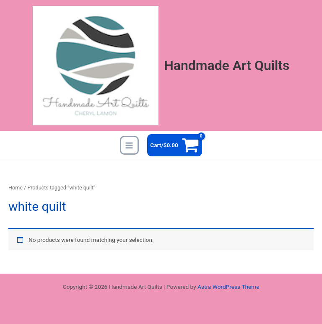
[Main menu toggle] (129, 145)
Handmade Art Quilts (226, 65)
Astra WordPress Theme (228, 286)
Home (15, 187)
